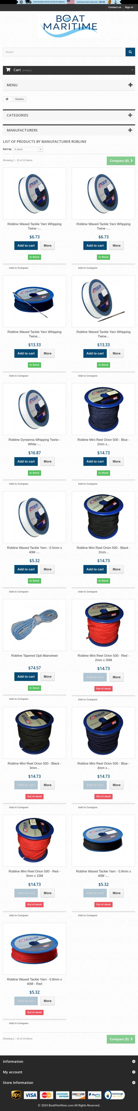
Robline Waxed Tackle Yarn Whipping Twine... (34, 334)
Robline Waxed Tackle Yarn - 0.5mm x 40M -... (34, 550)
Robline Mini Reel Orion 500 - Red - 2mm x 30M (103, 658)
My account (12, 1072)
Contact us (114, 7)
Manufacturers (22, 130)
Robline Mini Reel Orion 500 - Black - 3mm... (34, 766)
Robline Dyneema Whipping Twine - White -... (34, 442)
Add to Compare (18, 267)
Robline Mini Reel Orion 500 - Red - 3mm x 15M (34, 874)
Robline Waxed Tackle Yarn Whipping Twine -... (34, 226)
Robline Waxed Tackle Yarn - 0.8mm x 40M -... (103, 874)
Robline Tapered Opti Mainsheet (34, 655)
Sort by (7, 149)
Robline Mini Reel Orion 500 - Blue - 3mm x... (103, 766)
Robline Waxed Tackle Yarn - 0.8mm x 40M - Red (34, 982)
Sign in (129, 7)
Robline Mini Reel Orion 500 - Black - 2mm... (103, 550)
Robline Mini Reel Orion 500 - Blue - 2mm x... (103, 442)
